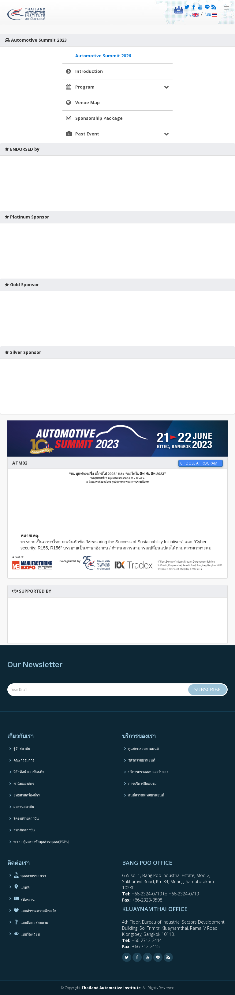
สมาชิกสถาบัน (24, 830)
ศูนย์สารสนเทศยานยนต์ (146, 795)
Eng (192, 14)
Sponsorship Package (99, 118)
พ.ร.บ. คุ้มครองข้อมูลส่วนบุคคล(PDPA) (41, 841)
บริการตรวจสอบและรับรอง (148, 771)
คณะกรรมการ (23, 760)
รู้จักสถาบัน (21, 748)
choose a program (199, 463)
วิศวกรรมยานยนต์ (141, 760)
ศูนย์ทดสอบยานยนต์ (143, 748)
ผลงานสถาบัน (23, 806)
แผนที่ (21, 887)
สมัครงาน (24, 898)
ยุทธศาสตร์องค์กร (26, 795)
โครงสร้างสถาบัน (26, 818)
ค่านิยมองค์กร (23, 783)
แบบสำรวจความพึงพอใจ (34, 910)
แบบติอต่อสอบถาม (30, 922)
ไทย (211, 14)
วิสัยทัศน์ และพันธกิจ (28, 771)
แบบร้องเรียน (26, 933)
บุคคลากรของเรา (29, 875)
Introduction (89, 71)
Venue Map (87, 102)
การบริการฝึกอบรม (142, 783)
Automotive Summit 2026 (103, 56)
